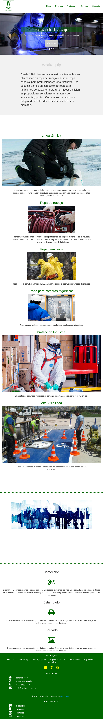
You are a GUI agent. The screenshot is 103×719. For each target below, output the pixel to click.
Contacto (96, 6)
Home (48, 6)
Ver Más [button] (51, 43)
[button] (7, 32)
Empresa (59, 6)
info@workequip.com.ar (22, 688)
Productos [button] (72, 6)
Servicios (84, 6)
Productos (20, 706)
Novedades (20, 709)
